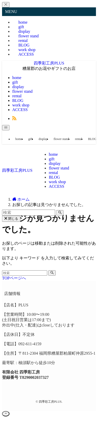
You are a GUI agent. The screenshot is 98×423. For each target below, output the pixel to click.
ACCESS (26, 54)
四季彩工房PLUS (49, 63)
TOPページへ (14, 278)
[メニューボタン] (5, 127)
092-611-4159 (29, 344)
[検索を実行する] (52, 273)
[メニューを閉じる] (5, 4)
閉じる (11, 219)
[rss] (14, 118)
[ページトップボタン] (5, 413)
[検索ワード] (24, 273)
